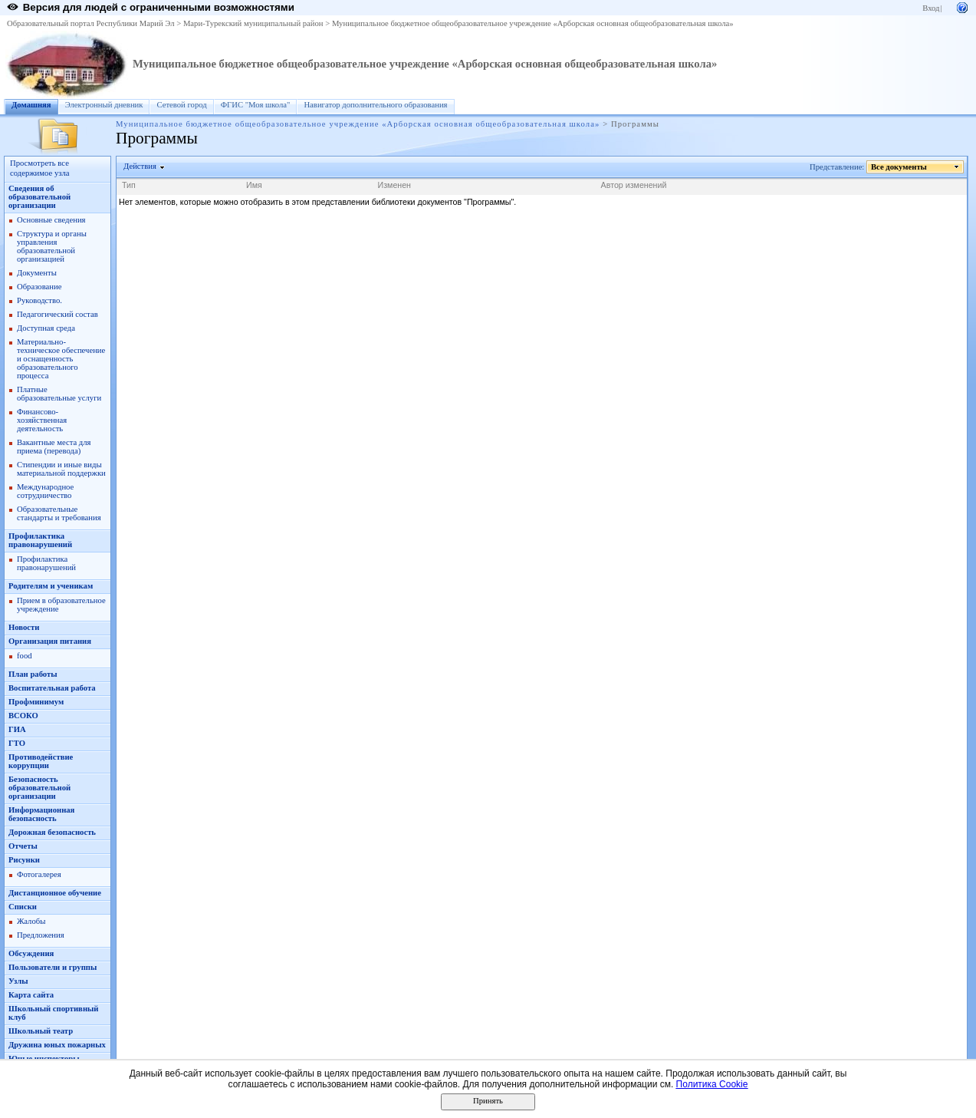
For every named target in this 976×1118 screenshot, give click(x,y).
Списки (22, 906)
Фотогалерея (39, 874)
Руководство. (39, 300)
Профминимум (36, 702)
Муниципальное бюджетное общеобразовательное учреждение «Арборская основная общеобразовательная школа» (533, 23)
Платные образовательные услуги (59, 393)
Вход (930, 8)
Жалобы (31, 921)
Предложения (40, 935)
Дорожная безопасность (52, 832)
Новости (23, 627)
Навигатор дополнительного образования (375, 105)
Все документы (899, 167)
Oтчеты (23, 846)
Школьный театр (40, 1031)
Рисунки (24, 860)
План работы (33, 674)
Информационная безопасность (41, 814)
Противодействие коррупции (40, 761)
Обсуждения (31, 953)
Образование (39, 286)
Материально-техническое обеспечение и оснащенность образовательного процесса (61, 359)
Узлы (18, 981)
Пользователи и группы (52, 967)
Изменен (395, 185)
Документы (37, 273)
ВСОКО (23, 715)
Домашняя (31, 105)
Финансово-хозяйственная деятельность (42, 420)
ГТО (16, 743)
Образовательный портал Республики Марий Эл (91, 23)
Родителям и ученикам (50, 586)
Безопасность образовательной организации (39, 787)
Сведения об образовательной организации (39, 196)
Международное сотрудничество (45, 491)
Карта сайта (31, 995)
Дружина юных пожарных (57, 1044)
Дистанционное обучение (54, 893)
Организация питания (49, 641)
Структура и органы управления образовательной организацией (52, 246)
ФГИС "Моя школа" (256, 105)
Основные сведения (51, 220)
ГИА (17, 729)
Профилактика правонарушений (40, 540)
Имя (254, 185)
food (24, 655)
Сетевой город (181, 105)
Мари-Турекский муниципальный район (253, 23)
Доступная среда (46, 328)
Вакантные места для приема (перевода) (54, 446)
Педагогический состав (57, 314)
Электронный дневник (104, 105)
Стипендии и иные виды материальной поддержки (61, 468)
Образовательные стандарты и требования (59, 513)
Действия (140, 166)
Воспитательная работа (52, 688)
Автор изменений (634, 185)
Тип (129, 185)
